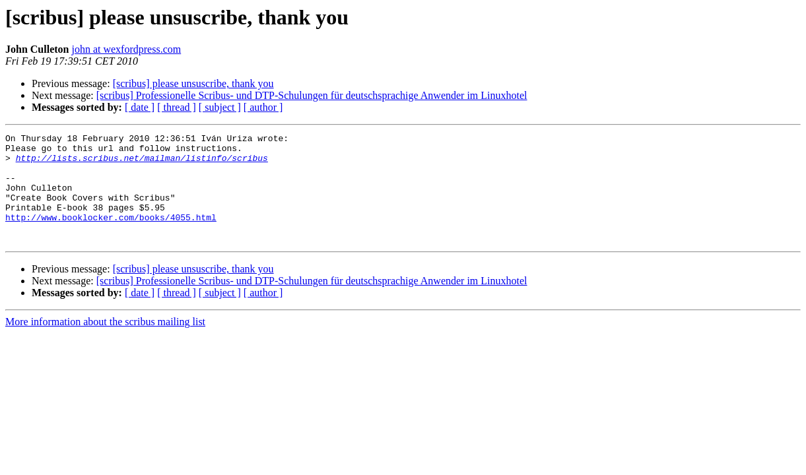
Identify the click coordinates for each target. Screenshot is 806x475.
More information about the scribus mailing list (105, 343)
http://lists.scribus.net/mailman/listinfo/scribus (142, 164)
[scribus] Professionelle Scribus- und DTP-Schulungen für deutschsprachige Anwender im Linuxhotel (311, 95)
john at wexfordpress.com (126, 49)
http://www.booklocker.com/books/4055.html (111, 235)
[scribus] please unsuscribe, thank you (193, 83)
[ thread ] (176, 107)
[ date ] (139, 107)
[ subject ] (220, 107)
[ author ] (263, 107)
